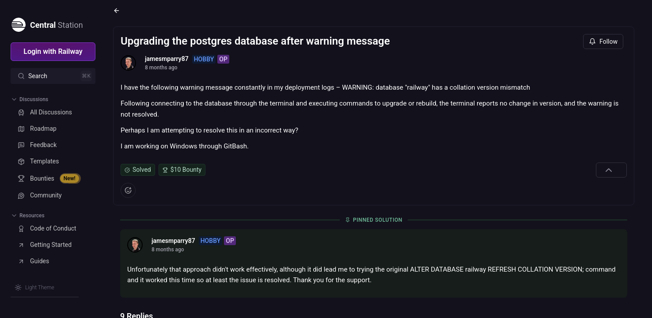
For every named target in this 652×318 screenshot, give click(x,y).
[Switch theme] (34, 287)
